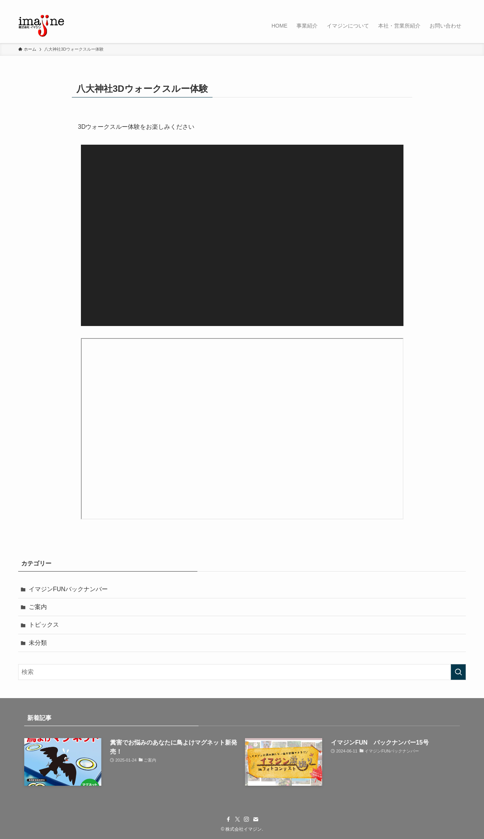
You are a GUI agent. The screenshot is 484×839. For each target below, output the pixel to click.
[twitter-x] (431, 4)
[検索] (461, 4)
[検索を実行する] (458, 672)
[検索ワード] (242, 672)
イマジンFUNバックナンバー (68, 589)
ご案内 (38, 607)
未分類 (38, 643)
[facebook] (422, 4)
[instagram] (441, 4)
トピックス (44, 624)
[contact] (451, 4)
